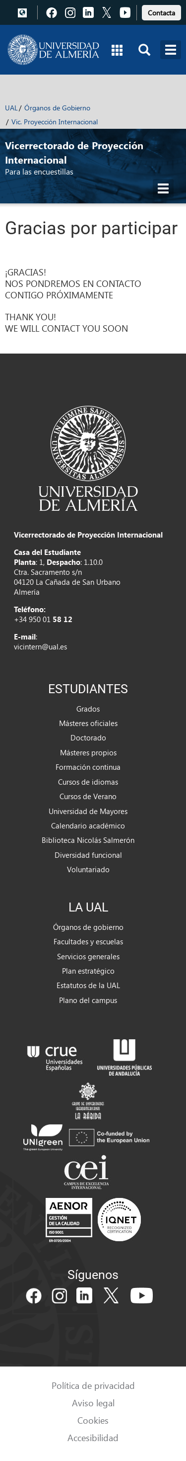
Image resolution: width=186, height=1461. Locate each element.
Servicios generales (88, 956)
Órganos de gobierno (88, 927)
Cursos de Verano (88, 796)
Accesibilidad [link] (93, 1437)
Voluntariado (88, 869)
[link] (161, 11)
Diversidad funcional (88, 855)
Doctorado (88, 737)
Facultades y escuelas (88, 941)
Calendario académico (88, 825)
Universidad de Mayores (88, 811)
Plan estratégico (88, 971)
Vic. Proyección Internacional (54, 121)
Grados (88, 709)
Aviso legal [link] (93, 1402)
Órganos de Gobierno (57, 107)
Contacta (161, 12)
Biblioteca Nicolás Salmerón (88, 840)
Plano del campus (88, 1000)
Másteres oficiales (88, 723)
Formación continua (88, 767)
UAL (11, 107)
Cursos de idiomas (88, 782)
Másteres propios (88, 752)
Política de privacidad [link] (93, 1385)
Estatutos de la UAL (88, 985)
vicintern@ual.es (40, 646)
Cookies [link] (93, 1420)
